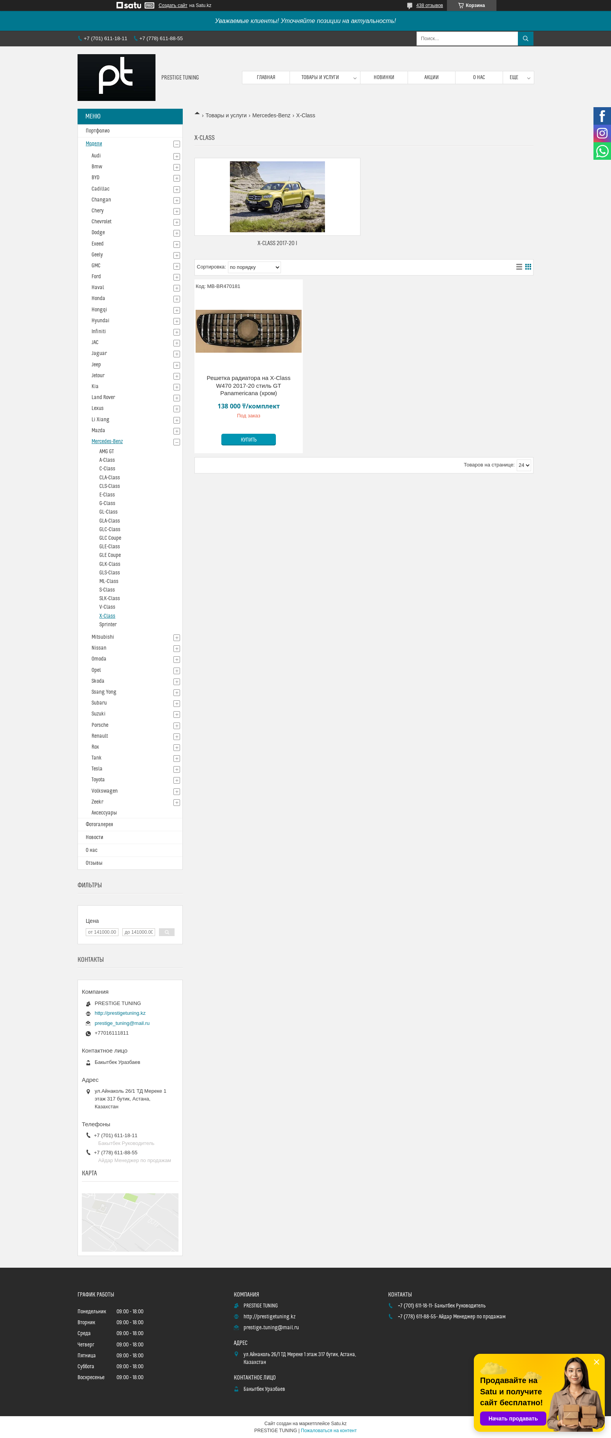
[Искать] (525, 39)
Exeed (98, 244)
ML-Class (108, 581)
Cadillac (100, 189)
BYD (95, 178)
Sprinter (108, 625)
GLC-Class (109, 529)
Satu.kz (338, 1423)
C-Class (107, 469)
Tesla (97, 769)
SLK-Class (109, 598)
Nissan (99, 648)
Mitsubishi (103, 637)
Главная (266, 77)
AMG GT (106, 452)
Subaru (99, 703)
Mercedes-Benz (272, 115)
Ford (96, 277)
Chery (98, 211)
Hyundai (100, 321)
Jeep (96, 365)
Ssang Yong (104, 692)
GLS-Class (109, 573)
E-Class (107, 495)
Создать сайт (173, 5)
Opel (96, 670)
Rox (95, 747)
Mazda (98, 431)
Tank (97, 758)
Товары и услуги (320, 77)
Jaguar (99, 353)
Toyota (98, 780)
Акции (431, 77)
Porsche (100, 725)
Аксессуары (104, 813)
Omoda (99, 659)
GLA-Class (109, 521)
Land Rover (103, 397)
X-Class (107, 616)
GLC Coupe (110, 538)
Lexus (98, 408)
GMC (96, 266)
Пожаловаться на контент (329, 1430)
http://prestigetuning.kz (120, 1013)
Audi (96, 156)
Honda (98, 298)
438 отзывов (429, 5)
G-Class (107, 503)
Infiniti (99, 332)
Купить (249, 440)
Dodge (98, 233)
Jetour (98, 376)
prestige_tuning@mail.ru (122, 1023)
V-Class (107, 607)
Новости (94, 837)
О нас (479, 77)
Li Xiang (100, 420)
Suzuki (99, 714)
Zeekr (97, 802)
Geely (97, 255)
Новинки (384, 77)
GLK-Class (109, 564)
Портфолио (97, 131)
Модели (94, 144)
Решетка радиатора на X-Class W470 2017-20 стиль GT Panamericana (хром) (249, 385)
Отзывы (94, 863)
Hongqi (99, 310)
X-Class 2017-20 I (277, 243)
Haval (98, 287)
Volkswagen (105, 791)
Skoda (98, 681)
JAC (95, 342)
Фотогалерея (99, 824)
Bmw (97, 167)
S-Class (107, 590)
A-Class (107, 460)
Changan (101, 200)
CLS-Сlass (109, 486)
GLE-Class (109, 547)
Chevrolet (101, 222)
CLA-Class (109, 478)
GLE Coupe (110, 555)
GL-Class (108, 512)
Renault (100, 736)
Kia (95, 386)
